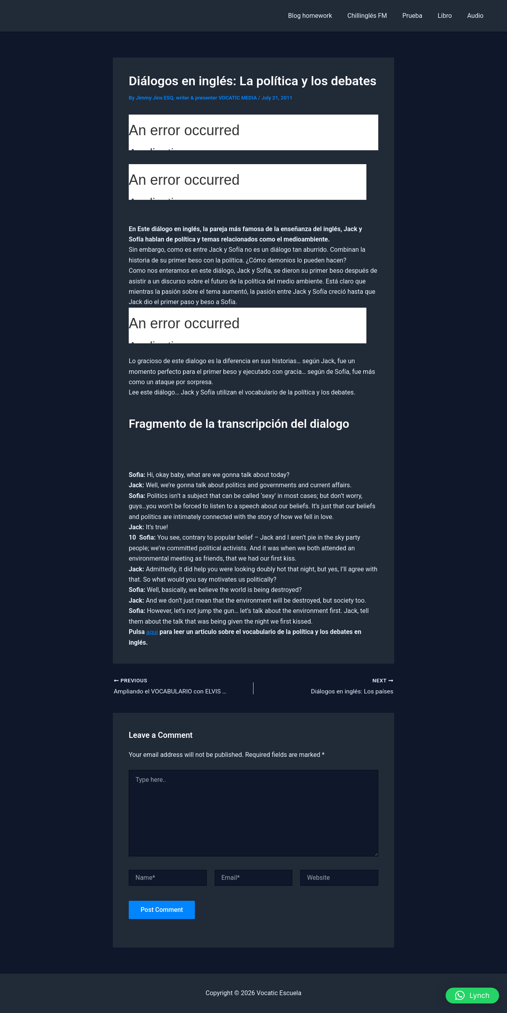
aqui (152, 632)
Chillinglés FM (376, 15)
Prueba (419, 15)
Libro (449, 15)
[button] (472, 995)
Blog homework (322, 15)
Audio (477, 15)
